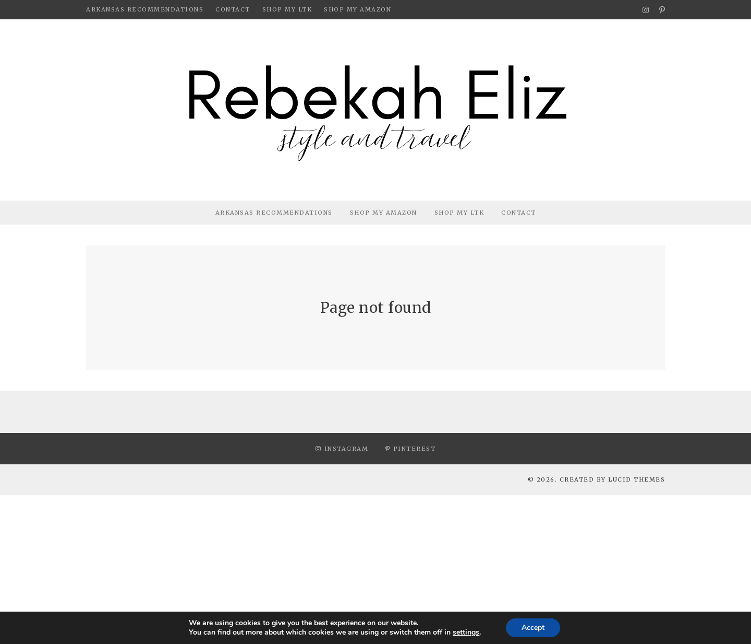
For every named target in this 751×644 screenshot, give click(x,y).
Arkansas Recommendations (144, 9)
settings (466, 632)
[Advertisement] (313, 568)
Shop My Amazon (357, 9)
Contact (232, 9)
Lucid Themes (636, 479)
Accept (533, 628)
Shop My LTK (287, 9)
